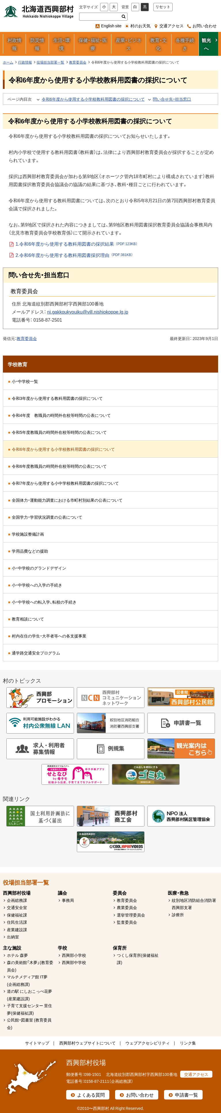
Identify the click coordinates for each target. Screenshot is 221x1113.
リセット (162, 7)
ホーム (8, 62)
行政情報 (25, 62)
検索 (123, 16)
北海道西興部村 (39, 11)
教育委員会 (77, 62)
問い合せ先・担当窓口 (172, 99)
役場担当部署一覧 (50, 62)
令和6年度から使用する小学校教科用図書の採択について (93, 99)
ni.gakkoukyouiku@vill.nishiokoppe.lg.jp (87, 311)
